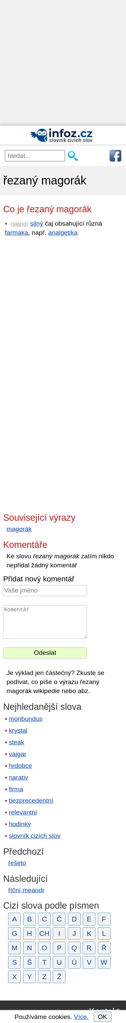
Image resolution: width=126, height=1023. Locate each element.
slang (19, 223)
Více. (81, 1016)
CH (44, 933)
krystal (18, 730)
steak (16, 742)
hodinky (20, 824)
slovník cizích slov (34, 835)
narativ (18, 777)
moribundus (25, 718)
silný (36, 223)
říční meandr (26, 890)
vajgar (17, 753)
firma (16, 789)
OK (102, 1016)
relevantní (23, 812)
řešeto (17, 862)
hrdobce (20, 765)
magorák (19, 528)
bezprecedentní (31, 800)
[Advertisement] (63, 63)
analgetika (62, 232)
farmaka (16, 232)
